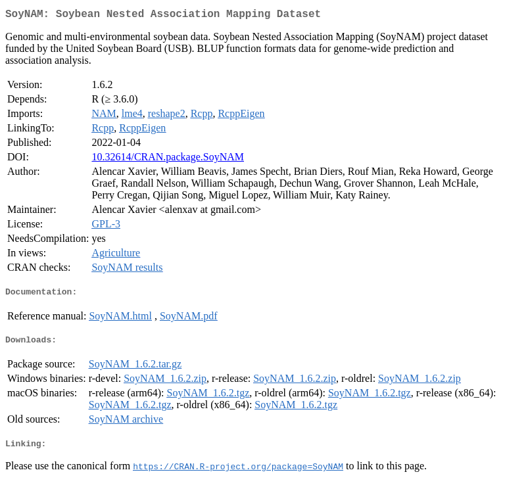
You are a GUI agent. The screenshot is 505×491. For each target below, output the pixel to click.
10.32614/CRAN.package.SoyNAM (167, 159)
